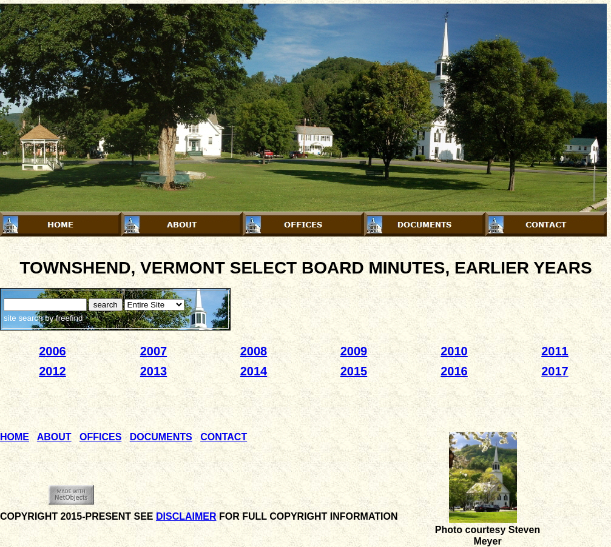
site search (23, 318)
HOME (14, 437)
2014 (254, 371)
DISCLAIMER (186, 516)
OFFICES (100, 437)
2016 (454, 371)
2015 (354, 371)
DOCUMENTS (161, 437)
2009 (354, 351)
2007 (153, 351)
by (62, 318)
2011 (555, 351)
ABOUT (54, 437)
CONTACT (223, 437)
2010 (454, 351)
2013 (153, 371)
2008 (254, 351)
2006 (52, 351)
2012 (52, 371)
